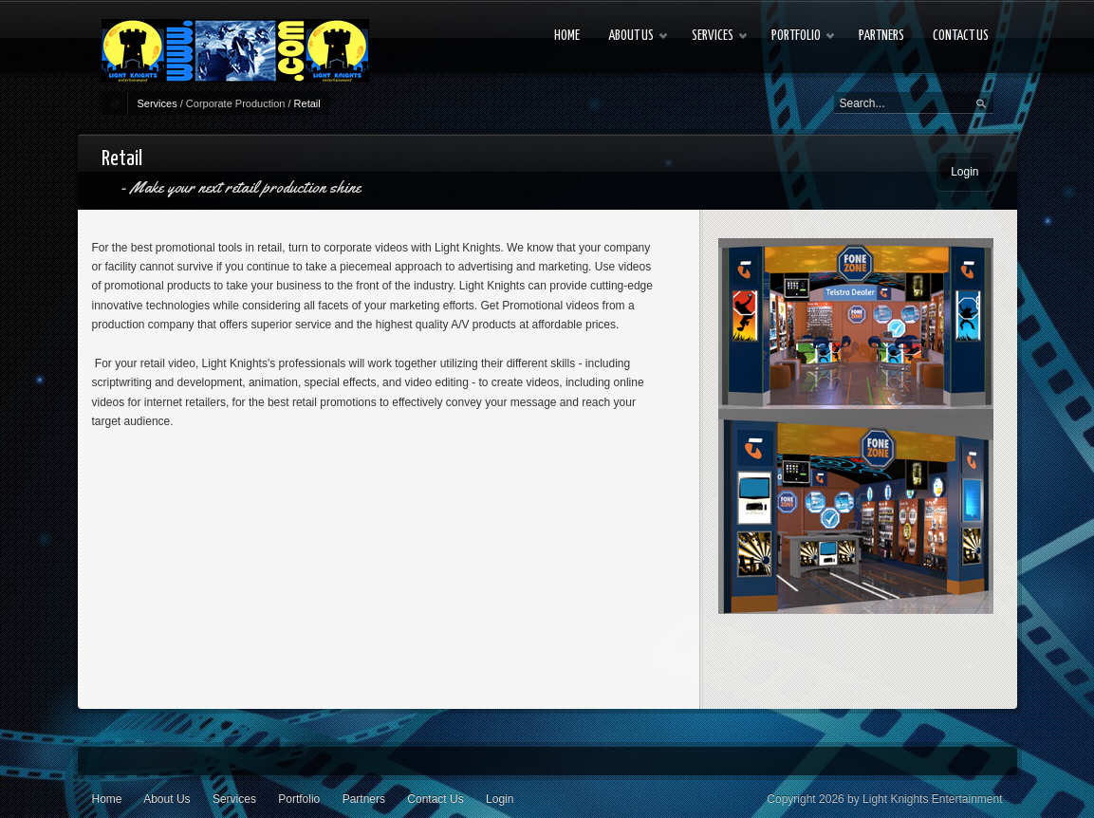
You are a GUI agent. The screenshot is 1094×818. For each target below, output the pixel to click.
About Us (166, 799)
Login (964, 171)
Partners (364, 799)
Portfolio (299, 799)
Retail (307, 103)
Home (107, 799)
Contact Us (435, 799)
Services (157, 103)
